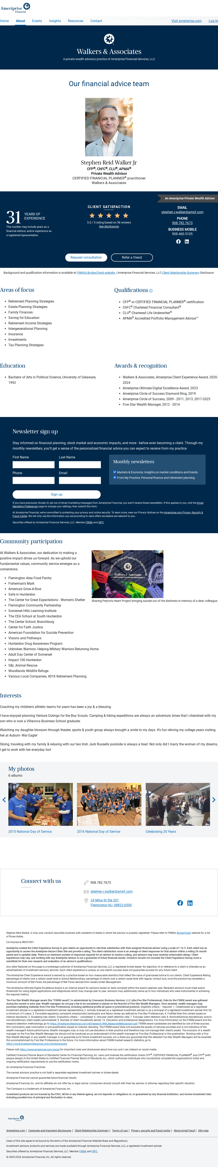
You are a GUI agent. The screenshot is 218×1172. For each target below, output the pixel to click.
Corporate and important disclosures (49, 1130)
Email (63, 473)
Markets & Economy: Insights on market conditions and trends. (157, 472)
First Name (21, 457)
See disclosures (109, 226)
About (20, 21)
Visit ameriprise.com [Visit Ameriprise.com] (186, 21)
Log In (213, 21)
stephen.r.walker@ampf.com (111, 892)
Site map (203, 1130)
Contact (96, 21)
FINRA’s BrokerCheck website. (96, 272)
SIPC (101, 522)
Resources (75, 21)
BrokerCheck (184, 932)
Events (37, 21)
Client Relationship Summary (181, 272)
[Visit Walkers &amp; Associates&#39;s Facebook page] (180, 903)
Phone (17, 473)
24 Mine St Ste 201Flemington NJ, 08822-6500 (111, 902)
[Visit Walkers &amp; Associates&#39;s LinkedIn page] (190, 903)
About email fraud (184, 1130)
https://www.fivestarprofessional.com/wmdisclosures (36, 1043)
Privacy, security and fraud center (150, 1130)
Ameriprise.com (15, 1130)
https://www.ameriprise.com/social (40, 1049)
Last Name (67, 457)
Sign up (56, 494)
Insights (55, 21)
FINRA (89, 522)
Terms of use (120, 1130)
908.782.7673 (182, 223)
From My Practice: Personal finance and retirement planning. (156, 477)
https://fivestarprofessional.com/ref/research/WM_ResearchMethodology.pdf (93, 1023)
